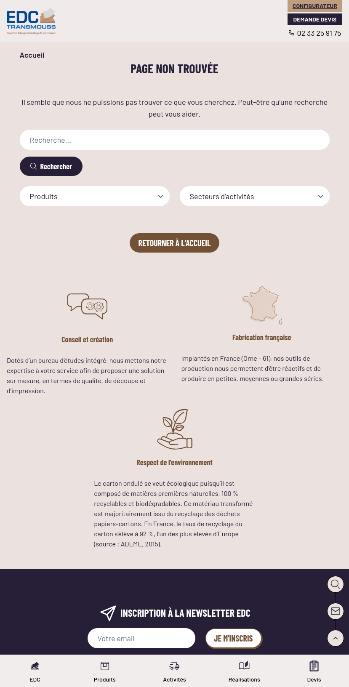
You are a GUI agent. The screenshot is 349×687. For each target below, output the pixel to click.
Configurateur (315, 5)
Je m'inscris (233, 638)
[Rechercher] (51, 166)
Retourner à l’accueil (175, 243)
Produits (44, 196)
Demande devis (315, 19)
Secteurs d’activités (222, 196)
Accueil (32, 54)
